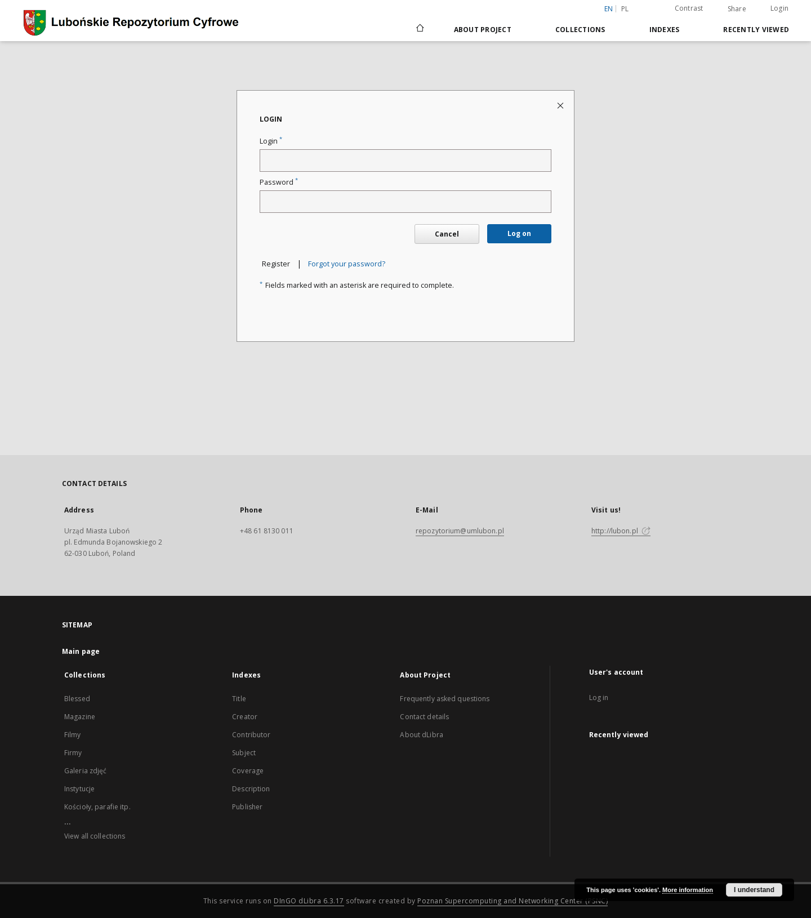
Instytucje (79, 789)
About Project (482, 29)
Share (737, 9)
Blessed (77, 698)
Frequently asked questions (444, 698)
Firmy (73, 752)
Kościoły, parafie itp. (97, 807)
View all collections (94, 836)
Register (276, 264)
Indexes (664, 29)
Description (251, 789)
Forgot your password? (346, 264)
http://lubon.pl (620, 531)
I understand (754, 890)
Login (779, 8)
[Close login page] (561, 105)
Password (279, 182)
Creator (244, 716)
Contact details (424, 716)
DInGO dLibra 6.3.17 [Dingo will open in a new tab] (309, 901)
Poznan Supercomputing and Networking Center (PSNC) (512, 901)
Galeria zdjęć (85, 771)
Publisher (247, 807)
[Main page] (419, 29)
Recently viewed (756, 29)
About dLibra (421, 734)
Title (239, 698)
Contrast (689, 8)
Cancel (447, 234)
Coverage (248, 771)
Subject (244, 752)
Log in (599, 697)
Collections (580, 29)
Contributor (251, 734)
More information (687, 889)
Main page (81, 651)
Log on (519, 233)
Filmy (72, 734)
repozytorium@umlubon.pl (460, 531)
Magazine (79, 716)
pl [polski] (625, 8)
